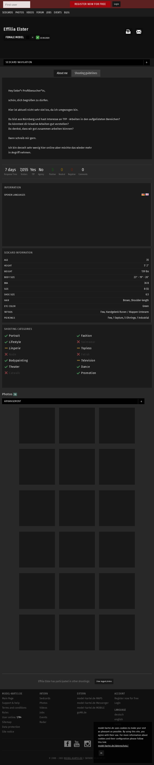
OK (101, 753)
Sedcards (7, 12)
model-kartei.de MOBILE (91, 707)
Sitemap (6, 722)
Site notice (8, 731)
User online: (11, 717)
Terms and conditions (14, 707)
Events (58, 12)
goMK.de (82, 712)
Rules (5, 712)
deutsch (119, 714)
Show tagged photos (104, 681)
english (118, 719)
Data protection (11, 726)
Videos (30, 12)
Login (116, 4)
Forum (40, 12)
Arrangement (12, 401)
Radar (43, 722)
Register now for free (90, 4)
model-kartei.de (73, 758)
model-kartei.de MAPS (89, 698)
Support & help (11, 703)
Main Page (8, 698)
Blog (67, 12)
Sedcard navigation (19, 62)
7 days (10, 172)
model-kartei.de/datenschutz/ (113, 745)
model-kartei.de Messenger (93, 703)
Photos (19, 12)
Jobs (48, 12)
